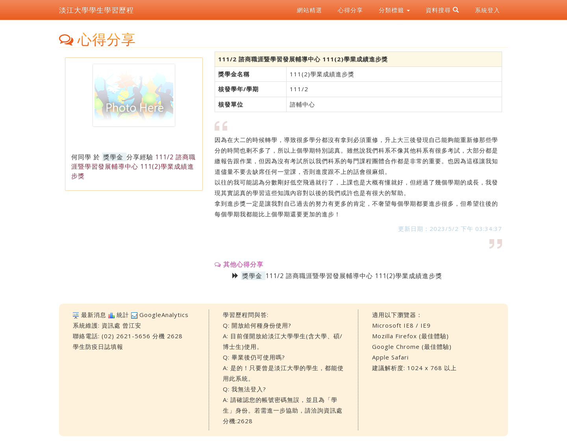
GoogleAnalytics (164, 315)
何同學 (81, 157)
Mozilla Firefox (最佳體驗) (410, 336)
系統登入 (487, 10)
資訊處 (111, 325)
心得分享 (350, 10)
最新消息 (93, 315)
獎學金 (113, 157)
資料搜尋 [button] (442, 10)
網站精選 (309, 10)
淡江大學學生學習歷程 (96, 10)
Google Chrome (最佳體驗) (412, 346)
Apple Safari (390, 357)
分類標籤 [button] (394, 10)
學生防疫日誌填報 (98, 346)
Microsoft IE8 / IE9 (401, 325)
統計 (123, 315)
